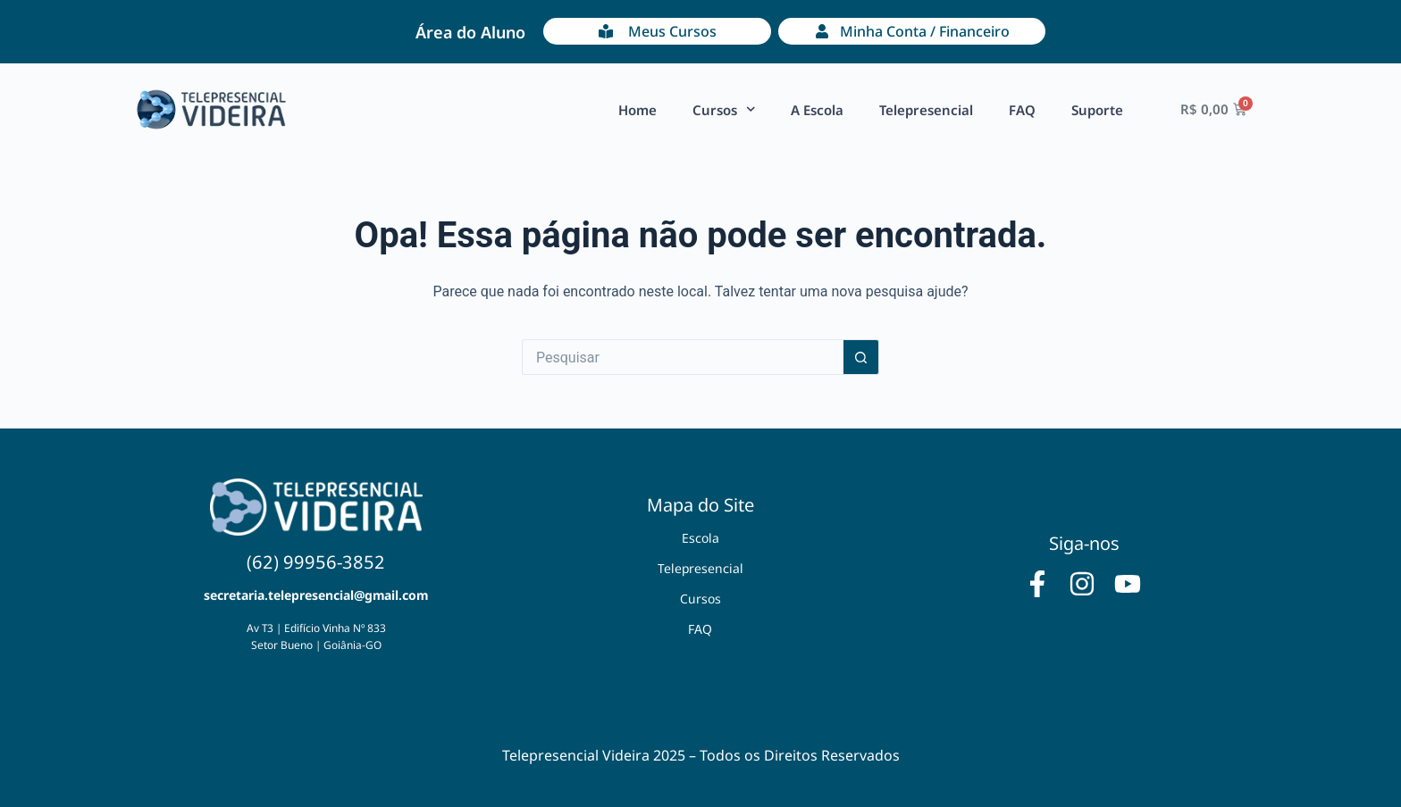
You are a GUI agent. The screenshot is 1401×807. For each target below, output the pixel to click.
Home (637, 110)
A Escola (817, 110)
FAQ (1022, 110)
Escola (700, 537)
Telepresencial (926, 110)
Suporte (1097, 110)
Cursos (724, 109)
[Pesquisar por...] (682, 357)
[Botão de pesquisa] (861, 357)
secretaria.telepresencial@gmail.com (316, 595)
